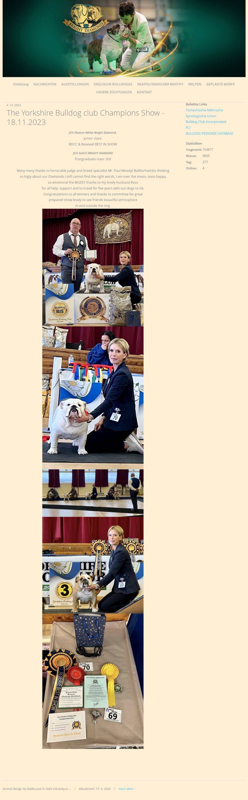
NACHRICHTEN (44, 84)
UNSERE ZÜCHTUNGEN (114, 92)
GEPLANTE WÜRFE (220, 84)
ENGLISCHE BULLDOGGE (113, 84)
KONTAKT (144, 92)
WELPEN (194, 84)
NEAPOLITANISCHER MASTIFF (160, 84)
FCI (188, 127)
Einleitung (21, 84)
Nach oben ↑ (127, 789)
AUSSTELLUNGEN (75, 84)
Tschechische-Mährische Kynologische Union (204, 113)
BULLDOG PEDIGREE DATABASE (209, 133)
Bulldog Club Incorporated (206, 121)
